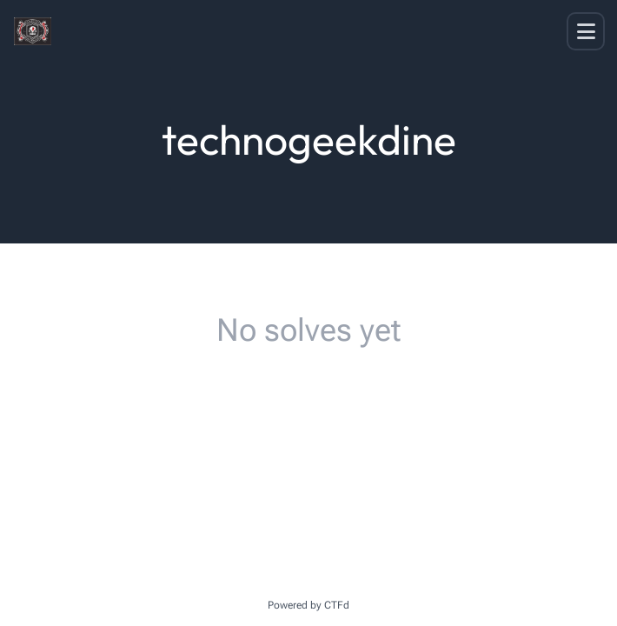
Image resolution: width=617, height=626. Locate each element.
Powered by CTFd (308, 605)
